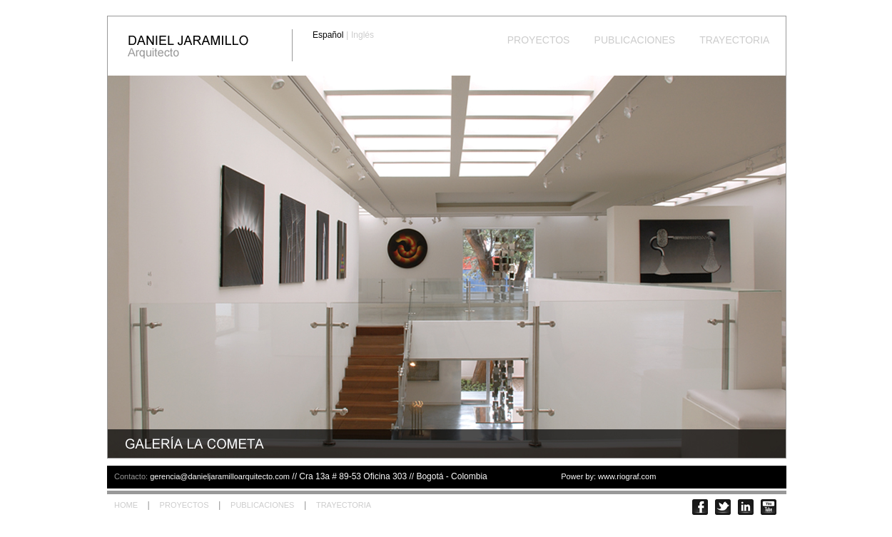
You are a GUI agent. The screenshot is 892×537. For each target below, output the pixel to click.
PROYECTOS (538, 40)
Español (328, 35)
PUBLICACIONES (635, 40)
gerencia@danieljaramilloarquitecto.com (220, 476)
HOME (126, 505)
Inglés (362, 35)
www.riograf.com (627, 476)
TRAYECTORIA (734, 40)
